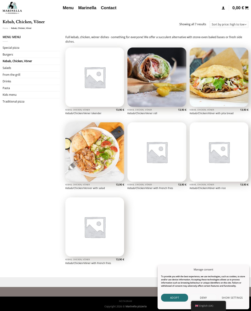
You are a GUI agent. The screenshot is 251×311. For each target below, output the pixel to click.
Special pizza (11, 48)
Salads (7, 68)
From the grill (11, 75)
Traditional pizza (13, 101)
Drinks (7, 81)
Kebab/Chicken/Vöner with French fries (150, 188)
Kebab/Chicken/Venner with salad (85, 188)
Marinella (87, 7)
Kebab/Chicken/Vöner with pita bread (212, 113)
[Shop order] (229, 24)
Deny (203, 297)
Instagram (125, 301)
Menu (68, 7)
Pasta (6, 88)
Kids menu (10, 95)
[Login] (223, 8)
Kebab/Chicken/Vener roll (142, 113)
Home (5, 28)
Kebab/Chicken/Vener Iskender (83, 113)
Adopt (174, 297)
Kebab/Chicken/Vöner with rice (208, 188)
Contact (108, 7)
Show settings (232, 297)
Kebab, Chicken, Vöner (17, 61)
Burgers (8, 54)
